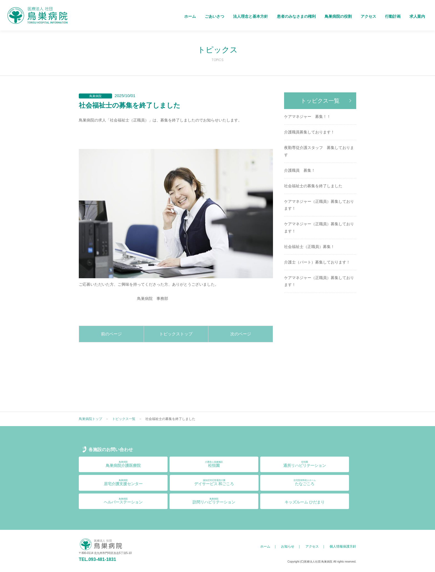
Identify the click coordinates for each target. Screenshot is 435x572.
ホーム (190, 16)
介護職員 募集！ (299, 170)
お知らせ (287, 546)
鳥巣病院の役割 (338, 16)
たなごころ (304, 482)
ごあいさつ (214, 16)
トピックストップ (176, 333)
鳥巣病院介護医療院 (123, 464)
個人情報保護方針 (343, 546)
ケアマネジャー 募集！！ (307, 116)
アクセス (368, 16)
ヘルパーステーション (123, 501)
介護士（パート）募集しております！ (317, 262)
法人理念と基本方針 (250, 16)
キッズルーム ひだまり (304, 501)
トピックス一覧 (123, 419)
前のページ (111, 333)
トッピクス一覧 (320, 101)
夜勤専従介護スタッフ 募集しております (319, 151)
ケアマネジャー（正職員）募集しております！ (319, 205)
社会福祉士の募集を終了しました (313, 186)
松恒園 (214, 464)
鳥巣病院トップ (90, 419)
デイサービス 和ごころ (214, 482)
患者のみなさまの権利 (296, 16)
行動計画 (393, 16)
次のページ (240, 333)
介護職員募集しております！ (309, 132)
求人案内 (417, 16)
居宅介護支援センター (123, 482)
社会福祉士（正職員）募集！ (309, 246)
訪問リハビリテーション (214, 501)
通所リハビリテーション (304, 464)
